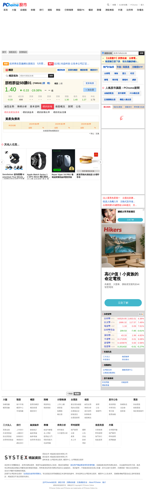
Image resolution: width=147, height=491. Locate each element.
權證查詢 (12, 75)
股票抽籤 (112, 414)
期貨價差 (47, 408)
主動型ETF (137, 67)
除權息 (140, 9)
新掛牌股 (112, 404)
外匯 (120, 9)
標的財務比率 (43, 112)
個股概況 (60, 106)
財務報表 (87, 414)
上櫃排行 (19, 433)
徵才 (104, 482)
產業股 (59, 408)
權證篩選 (84, 70)
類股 (58, 9)
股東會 (122, 411)
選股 (50, 9)
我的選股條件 (138, 411)
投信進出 (125, 359)
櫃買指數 (6, 408)
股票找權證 (72, 70)
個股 (86, 399)
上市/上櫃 (61, 404)
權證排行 (94, 70)
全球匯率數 (113, 430)
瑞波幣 (107, 326)
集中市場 (19, 404)
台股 (72, 433)
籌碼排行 (19, 440)
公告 (78, 106)
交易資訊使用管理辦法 (32, 474)
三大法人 (106, 357)
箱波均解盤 (48, 430)
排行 (41, 9)
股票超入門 (48, 436)
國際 (84, 430)
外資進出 (106, 359)
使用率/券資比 (35, 440)
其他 (84, 436)
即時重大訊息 (139, 107)
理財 (84, 443)
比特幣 (129, 9)
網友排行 (19, 443)
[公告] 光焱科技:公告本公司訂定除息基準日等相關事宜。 (72, 63)
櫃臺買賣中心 (127, 370)
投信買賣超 (7, 436)
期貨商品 (47, 404)
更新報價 (90, 83)
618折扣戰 (123, 4)
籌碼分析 (22, 106)
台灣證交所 (107, 370)
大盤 (14, 9)
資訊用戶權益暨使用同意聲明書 (82, 465)
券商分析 (61, 425)
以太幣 (107, 322)
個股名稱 (108, 53)
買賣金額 (6, 430)
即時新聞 (75, 425)
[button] (100, 162)
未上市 (73, 440)
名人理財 (47, 433)
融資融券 (125, 357)
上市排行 (19, 430)
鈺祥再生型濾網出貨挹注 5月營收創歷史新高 (28, 63)
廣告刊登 (61, 482)
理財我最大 (48, 440)
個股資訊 (12, 52)
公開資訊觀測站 (109, 373)
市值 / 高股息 (123, 67)
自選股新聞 (75, 418)
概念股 (59, 414)
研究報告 (60, 430)
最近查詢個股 (76, 404)
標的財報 (47, 106)
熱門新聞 (74, 430)
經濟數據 (112, 440)
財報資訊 (74, 414)
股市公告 (113, 399)
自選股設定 (75, 411)
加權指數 (6, 404)
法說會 (122, 408)
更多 (140, 314)
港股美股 (109, 9)
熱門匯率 (112, 433)
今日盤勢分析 (62, 433)
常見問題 (105, 382)
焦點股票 (98, 440)
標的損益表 (28, 112)
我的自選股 (117, 107)
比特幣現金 (109, 329)
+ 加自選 (90, 89)
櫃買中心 (19, 408)
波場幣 (107, 342)
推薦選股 (136, 408)
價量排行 (128, 107)
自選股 (23, 9)
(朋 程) (46, 83)
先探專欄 (47, 443)
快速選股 (136, 404)
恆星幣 (107, 346)
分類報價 (68, 9)
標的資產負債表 (12, 112)
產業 (72, 436)
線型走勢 (9, 106)
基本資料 (35, 106)
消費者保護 (71, 482)
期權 (99, 9)
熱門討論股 (108, 67)
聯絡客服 (105, 385)
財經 (84, 440)
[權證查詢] (33, 76)
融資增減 (33, 433)
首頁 (5, 9)
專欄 (46, 425)
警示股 (111, 411)
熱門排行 (98, 436)
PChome (134, 4)
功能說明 (124, 382)
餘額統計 (33, 430)
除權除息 (123, 404)
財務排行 (19, 436)
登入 (142, 4)
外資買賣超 (7, 433)
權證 (90, 9)
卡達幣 (107, 339)
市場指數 (19, 411)
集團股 (59, 411)
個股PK (80, 9)
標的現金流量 (59, 112)
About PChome (95, 482)
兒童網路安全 (82, 482)
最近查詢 (106, 107)
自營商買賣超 (8, 440)
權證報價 (61, 70)
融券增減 (33, 436)
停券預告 (112, 408)
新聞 (114, 4)
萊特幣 (107, 335)
